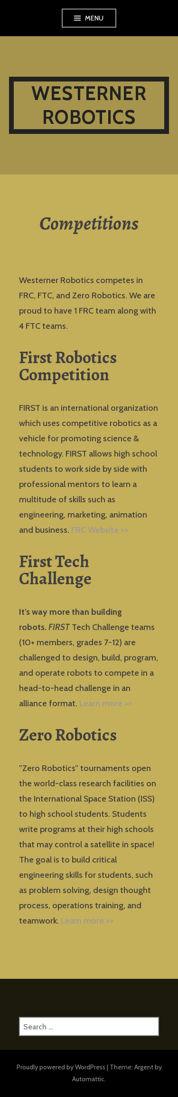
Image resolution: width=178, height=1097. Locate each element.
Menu (94, 18)
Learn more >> (105, 703)
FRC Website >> (99, 530)
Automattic (88, 1079)
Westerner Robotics (89, 105)
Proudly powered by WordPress (61, 1067)
